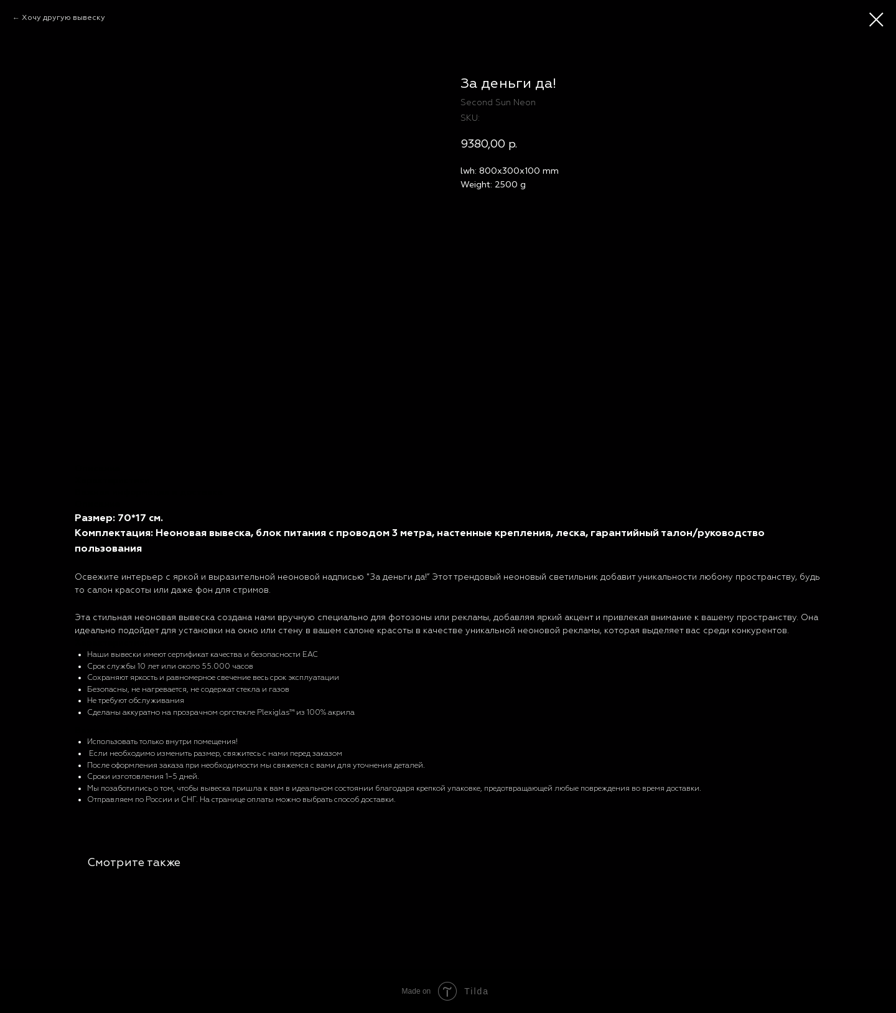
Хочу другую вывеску (63, 17)
